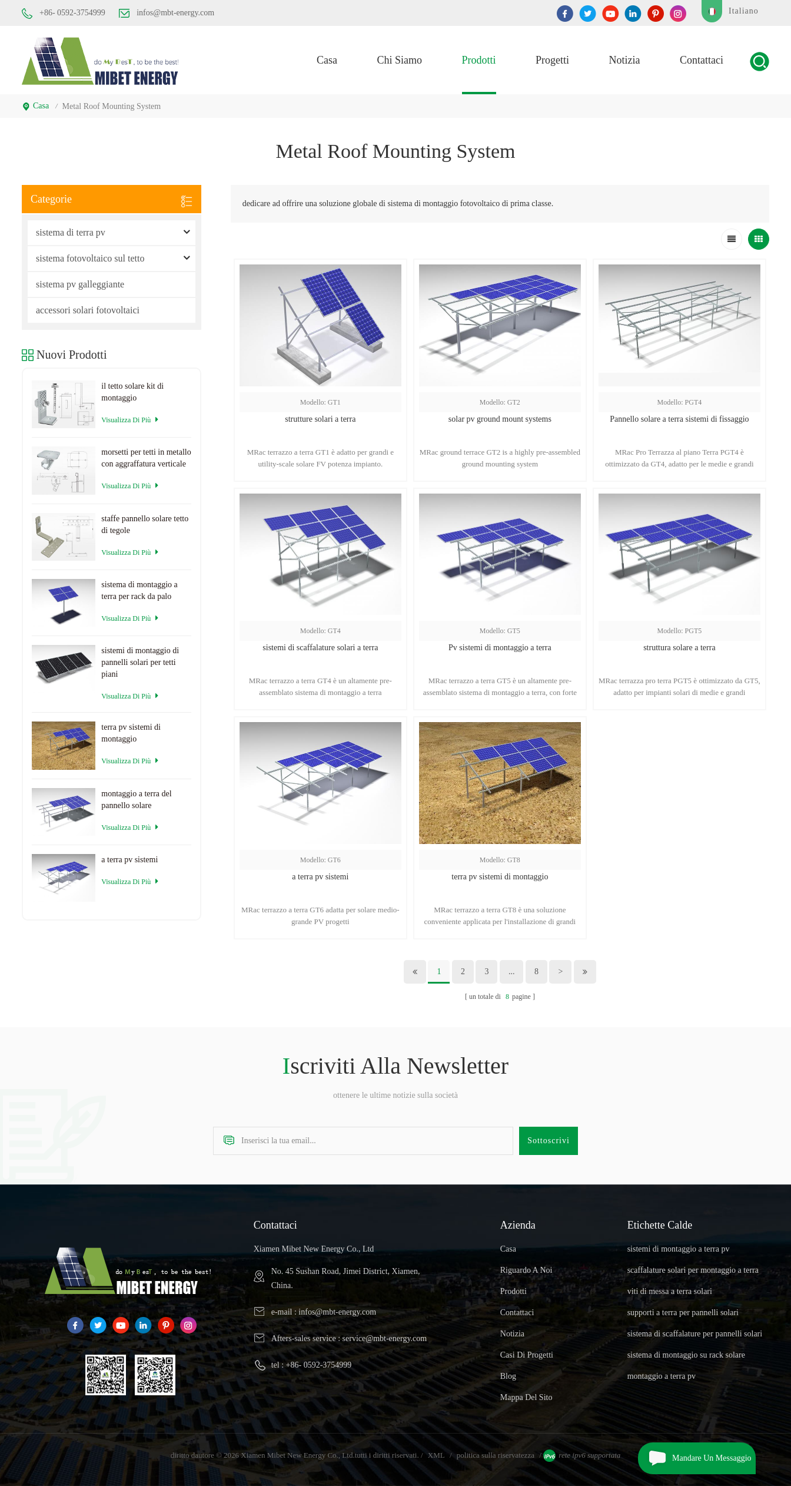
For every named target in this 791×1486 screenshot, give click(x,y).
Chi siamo (400, 60)
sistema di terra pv (70, 232)
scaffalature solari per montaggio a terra (693, 1270)
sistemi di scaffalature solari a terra (320, 647)
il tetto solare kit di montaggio (132, 392)
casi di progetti (526, 1355)
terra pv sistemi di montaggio (499, 876)
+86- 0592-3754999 (63, 13)
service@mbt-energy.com (385, 1338)
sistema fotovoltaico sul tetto (90, 258)
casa (327, 60)
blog (508, 1376)
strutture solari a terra (320, 419)
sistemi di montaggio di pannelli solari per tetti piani (140, 662)
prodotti (479, 60)
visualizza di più (129, 419)
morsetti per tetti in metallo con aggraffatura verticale (146, 458)
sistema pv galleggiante (80, 284)
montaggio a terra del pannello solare (136, 799)
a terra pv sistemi (320, 876)
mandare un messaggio (695, 1458)
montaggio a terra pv (661, 1376)
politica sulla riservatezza (495, 1455)
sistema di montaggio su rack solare (686, 1355)
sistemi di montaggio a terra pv (678, 1249)
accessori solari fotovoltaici (87, 310)
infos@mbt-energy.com (166, 13)
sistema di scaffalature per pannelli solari (695, 1333)
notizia (624, 60)
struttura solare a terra (679, 647)
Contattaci (701, 60)
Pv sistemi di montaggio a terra (499, 647)
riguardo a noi (526, 1270)
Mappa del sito (526, 1397)
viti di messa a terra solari (669, 1291)
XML (436, 1455)
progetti (552, 60)
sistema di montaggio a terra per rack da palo (139, 590)
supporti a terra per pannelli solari (683, 1312)
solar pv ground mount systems (499, 419)
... (511, 971)
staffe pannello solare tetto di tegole (144, 524)
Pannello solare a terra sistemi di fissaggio (679, 419)
